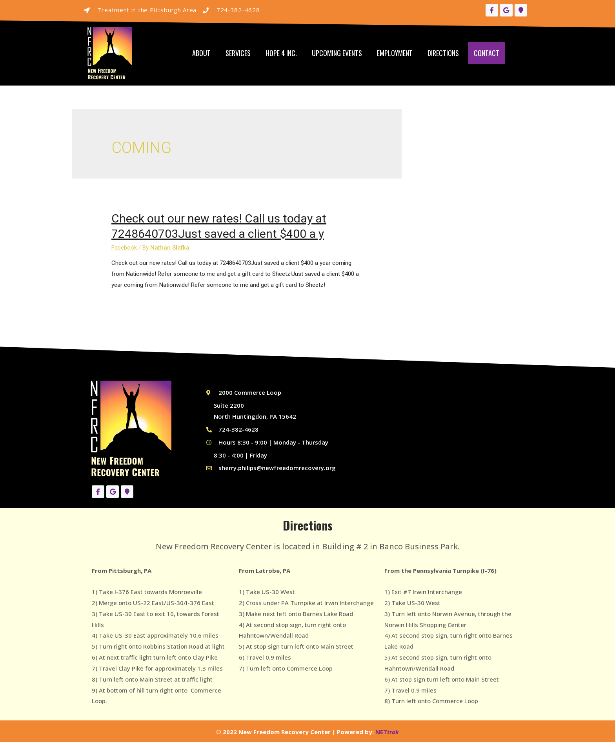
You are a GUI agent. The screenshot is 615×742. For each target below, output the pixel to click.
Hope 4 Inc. (281, 53)
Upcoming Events (337, 53)
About (201, 53)
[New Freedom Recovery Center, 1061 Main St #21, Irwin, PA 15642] (438, 434)
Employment (395, 53)
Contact (486, 53)
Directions (443, 53)
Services (238, 53)
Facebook (124, 247)
